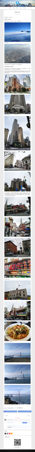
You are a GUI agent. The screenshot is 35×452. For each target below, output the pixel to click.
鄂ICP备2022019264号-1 (15, 450)
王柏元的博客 (10, 450)
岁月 (15, 14)
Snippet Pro (27, 450)
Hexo (22, 450)
